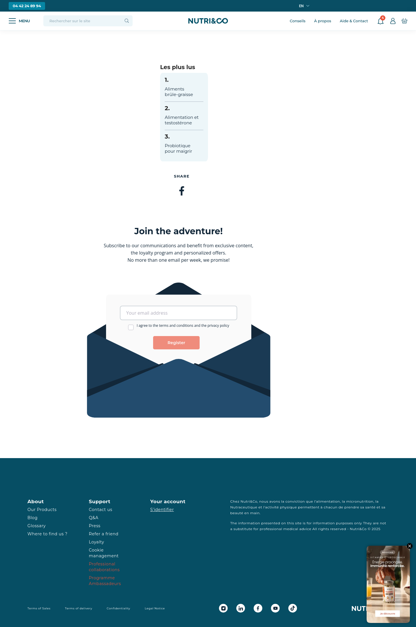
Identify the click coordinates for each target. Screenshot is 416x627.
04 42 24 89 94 (27, 5)
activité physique (281, 507)
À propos (322, 21)
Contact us (100, 509)
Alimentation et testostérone (181, 120)
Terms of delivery (78, 608)
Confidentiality (118, 608)
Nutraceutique (243, 507)
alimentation (328, 501)
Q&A (94, 517)
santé (370, 507)
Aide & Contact (354, 21)
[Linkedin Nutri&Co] (240, 608)
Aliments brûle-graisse (179, 91)
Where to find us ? (47, 533)
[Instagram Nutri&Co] (223, 608)
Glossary (36, 525)
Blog (32, 517)
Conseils (297, 21)
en (301, 6)
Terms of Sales (39, 608)
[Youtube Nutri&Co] (275, 608)
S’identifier (162, 509)
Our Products (42, 509)
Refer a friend (104, 533)
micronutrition (359, 501)
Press (95, 525)
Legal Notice (155, 608)
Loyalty (96, 542)
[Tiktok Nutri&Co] (292, 608)
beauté (236, 513)
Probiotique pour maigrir (178, 148)
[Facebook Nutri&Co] (258, 608)
